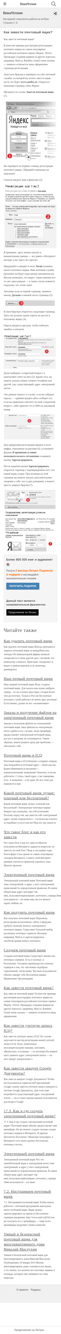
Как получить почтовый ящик (29, 912)
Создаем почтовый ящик (25, 950)
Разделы (36, 1289)
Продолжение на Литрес (22, 612)
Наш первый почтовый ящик (28, 679)
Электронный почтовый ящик (29, 875)
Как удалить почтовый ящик (28, 641)
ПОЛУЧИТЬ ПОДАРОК (22, 586)
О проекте (22, 1289)
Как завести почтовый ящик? (29, 988)
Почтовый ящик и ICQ (23, 755)
